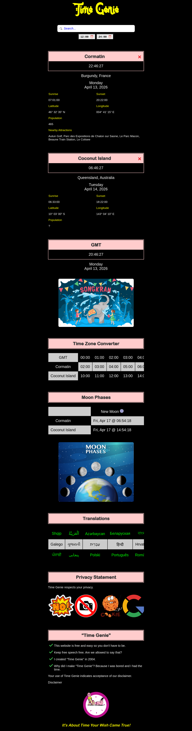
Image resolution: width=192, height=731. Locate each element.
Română (142, 555)
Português (120, 555)
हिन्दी (120, 544)
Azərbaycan (95, 534)
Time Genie (96, 9)
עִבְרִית (95, 544)
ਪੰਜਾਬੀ (56, 555)
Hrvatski (142, 544)
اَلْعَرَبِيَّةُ (74, 533)
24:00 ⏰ (105, 36)
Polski (95, 555)
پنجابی (74, 555)
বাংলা (142, 533)
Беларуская (120, 533)
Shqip (56, 533)
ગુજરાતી (73, 544)
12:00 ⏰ (87, 36)
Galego (57, 544)
